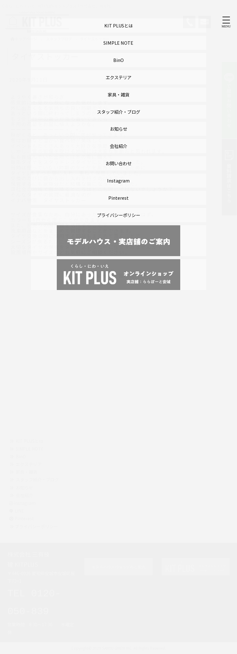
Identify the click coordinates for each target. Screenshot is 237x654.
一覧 (118, 275)
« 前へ (99, 275)
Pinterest (21, 518)
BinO (21, 456)
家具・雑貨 (26, 472)
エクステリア (29, 464)
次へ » (137, 275)
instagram (22, 503)
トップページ (23, 38)
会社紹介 (24, 495)
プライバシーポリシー (36, 526)
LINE (19, 511)
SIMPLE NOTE (30, 449)
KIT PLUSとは (29, 441)
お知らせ (24, 487)
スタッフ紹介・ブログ (37, 479)
